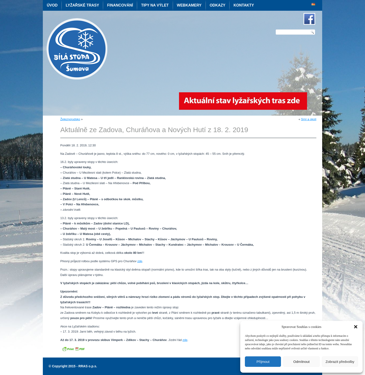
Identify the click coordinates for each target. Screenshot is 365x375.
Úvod (52, 5)
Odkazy (218, 5)
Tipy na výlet (155, 5)
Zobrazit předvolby (340, 362)
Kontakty (243, 5)
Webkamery (189, 5)
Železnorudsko (70, 119)
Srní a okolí (308, 119)
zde (139, 261)
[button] (355, 326)
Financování (120, 5)
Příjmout (263, 362)
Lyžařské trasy (82, 5)
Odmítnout (301, 362)
